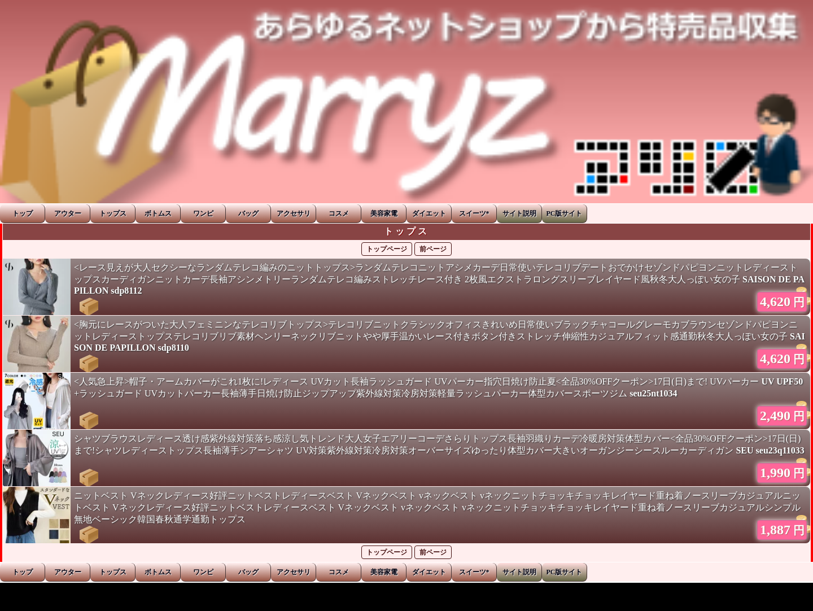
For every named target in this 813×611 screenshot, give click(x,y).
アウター (67, 213)
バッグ (248, 213)
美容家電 (383, 213)
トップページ (386, 249)
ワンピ (203, 213)
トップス (112, 213)
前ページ (433, 249)
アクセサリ (294, 213)
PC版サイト (565, 213)
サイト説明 (519, 213)
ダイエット (429, 213)
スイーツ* (474, 213)
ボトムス (158, 213)
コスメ (339, 213)
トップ (22, 213)
